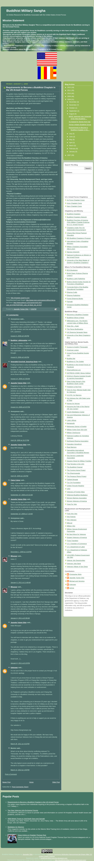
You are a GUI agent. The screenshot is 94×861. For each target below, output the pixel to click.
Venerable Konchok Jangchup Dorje (24, 362)
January (72, 152)
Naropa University (73, 252)
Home (31, 782)
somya (71, 588)
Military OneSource (73, 433)
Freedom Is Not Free (74, 387)
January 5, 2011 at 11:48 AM (20, 582)
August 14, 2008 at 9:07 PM (20, 407)
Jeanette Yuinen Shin (18, 383)
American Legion (73, 350)
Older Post (56, 782)
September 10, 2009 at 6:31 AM (22, 495)
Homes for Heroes (73, 403)
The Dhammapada (73, 473)
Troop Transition (72, 541)
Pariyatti (70, 302)
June (71, 137)
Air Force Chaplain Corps (76, 200)
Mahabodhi (71, 423)
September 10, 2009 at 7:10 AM (22, 514)
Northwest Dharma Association (77, 441)
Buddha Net (71, 358)
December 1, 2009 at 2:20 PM (21, 552)
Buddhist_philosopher (19, 340)
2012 (69, 87)
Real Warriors (71, 447)
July (70, 134)
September (73, 111)
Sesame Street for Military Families (79, 461)
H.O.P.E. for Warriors (74, 395)
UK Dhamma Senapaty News (77, 332)
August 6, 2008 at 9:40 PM (20, 357)
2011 (69, 90)
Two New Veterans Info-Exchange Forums (23, 810)
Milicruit (69, 523)
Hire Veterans (71, 520)
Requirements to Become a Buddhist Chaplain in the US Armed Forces (33, 802)
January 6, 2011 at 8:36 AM (20, 618)
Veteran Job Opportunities (76, 560)
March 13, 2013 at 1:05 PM (20, 770)
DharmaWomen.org (74, 370)
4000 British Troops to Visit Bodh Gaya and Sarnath (26, 819)
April (71, 142)
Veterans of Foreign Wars (76, 492)
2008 (69, 99)
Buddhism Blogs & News (75, 318)
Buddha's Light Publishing (76, 279)
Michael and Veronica (76, 581)
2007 (69, 155)
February (72, 148)
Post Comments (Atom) (20, 787)
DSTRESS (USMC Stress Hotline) (79, 373)
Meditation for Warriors (16, 827)
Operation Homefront (74, 444)
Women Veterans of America (77, 501)
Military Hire (71, 526)
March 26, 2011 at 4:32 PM (20, 744)
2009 (69, 96)
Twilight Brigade (72, 479)
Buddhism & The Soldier (75, 361)
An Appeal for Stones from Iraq (79, 122)
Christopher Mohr (75, 574)
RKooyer (14, 556)
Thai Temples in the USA (75, 464)
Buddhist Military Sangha (25, 11)
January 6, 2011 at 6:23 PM (20, 663)
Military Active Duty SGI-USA (77, 430)
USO (68, 489)
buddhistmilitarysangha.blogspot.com (54, 858)
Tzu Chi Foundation (74, 482)
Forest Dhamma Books (75, 299)
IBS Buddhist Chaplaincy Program (79, 238)
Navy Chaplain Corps (74, 206)
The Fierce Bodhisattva (75, 329)
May (71, 139)
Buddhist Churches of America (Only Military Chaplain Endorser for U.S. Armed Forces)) (78, 222)
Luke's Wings (71, 420)
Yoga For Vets (72, 504)
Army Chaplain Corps (74, 203)
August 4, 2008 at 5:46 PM (20, 336)
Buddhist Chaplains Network (77, 217)
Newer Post (6, 782)
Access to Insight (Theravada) (77, 347)
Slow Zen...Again (73, 326)
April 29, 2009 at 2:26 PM (19, 476)
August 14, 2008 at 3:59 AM (20, 379)
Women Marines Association (77, 498)
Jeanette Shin (28, 854)
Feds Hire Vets (72, 514)
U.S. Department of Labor (76, 547)
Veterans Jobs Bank (74, 564)
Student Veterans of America (77, 537)
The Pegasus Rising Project (76, 476)
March (71, 145)
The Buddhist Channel (74, 467)
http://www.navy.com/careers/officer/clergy (40, 300)
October (72, 108)
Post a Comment (11, 774)
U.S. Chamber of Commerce (77, 544)
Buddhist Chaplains (73, 214)
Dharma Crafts (72, 292)
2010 (69, 93)
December (73, 102)
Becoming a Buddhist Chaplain (77, 315)
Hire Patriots (71, 517)
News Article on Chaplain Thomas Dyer (32, 835)
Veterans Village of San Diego (77, 567)
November (73, 105)
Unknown (14, 667)
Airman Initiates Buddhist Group (80, 125)
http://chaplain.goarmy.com (20, 298)
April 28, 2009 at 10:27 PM (20, 440)
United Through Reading (75, 486)
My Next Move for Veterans (76, 534)
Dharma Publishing (73, 295)
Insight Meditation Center (75, 412)
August (72, 114)
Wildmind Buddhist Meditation (77, 495)
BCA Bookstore (72, 270)
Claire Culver (15, 480)
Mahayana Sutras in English (76, 426)
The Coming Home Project (76, 470)
